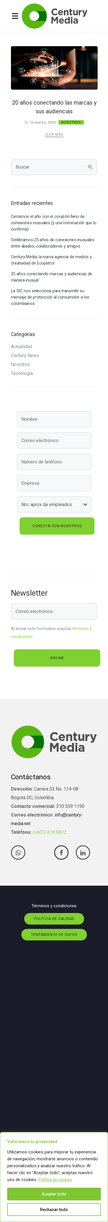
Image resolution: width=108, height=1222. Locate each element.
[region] (54, 1177)
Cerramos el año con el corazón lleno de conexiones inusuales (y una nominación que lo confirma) (54, 223)
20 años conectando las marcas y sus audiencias (54, 107)
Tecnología (22, 373)
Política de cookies (55, 1179)
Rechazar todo (54, 1209)
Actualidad (21, 346)
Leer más (54, 135)
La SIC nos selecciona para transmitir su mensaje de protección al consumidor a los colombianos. (50, 297)
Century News (25, 355)
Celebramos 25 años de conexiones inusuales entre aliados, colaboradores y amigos (52, 243)
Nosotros (71, 122)
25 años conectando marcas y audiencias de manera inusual (51, 277)
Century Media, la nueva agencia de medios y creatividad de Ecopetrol (51, 260)
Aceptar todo (54, 1194)
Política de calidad (54, 919)
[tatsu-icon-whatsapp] (19, 852)
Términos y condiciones (54, 905)
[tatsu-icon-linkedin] (83, 852)
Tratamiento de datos (54, 935)
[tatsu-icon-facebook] (62, 852)
